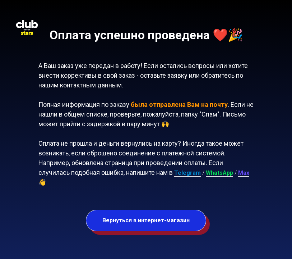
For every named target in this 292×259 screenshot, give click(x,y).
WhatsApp (219, 172)
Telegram (187, 172)
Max (243, 172)
